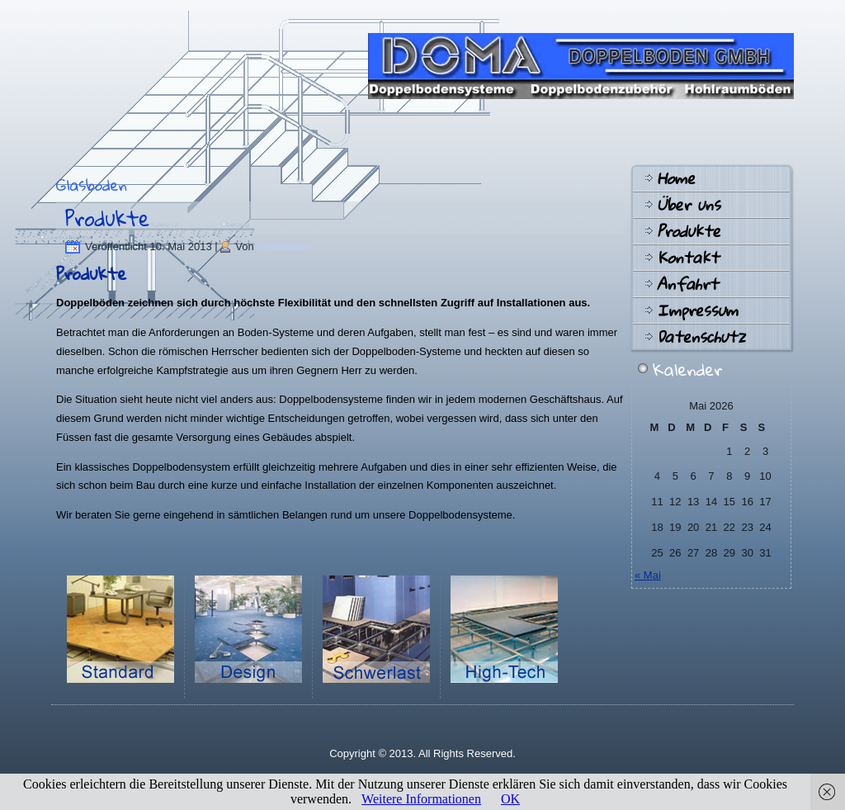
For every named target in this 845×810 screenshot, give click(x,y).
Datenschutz (701, 336)
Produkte (107, 218)
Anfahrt (687, 284)
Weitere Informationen (421, 799)
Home (676, 178)
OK (510, 799)
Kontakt (688, 257)
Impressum (697, 310)
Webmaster (284, 246)
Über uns (688, 204)
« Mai (648, 575)
